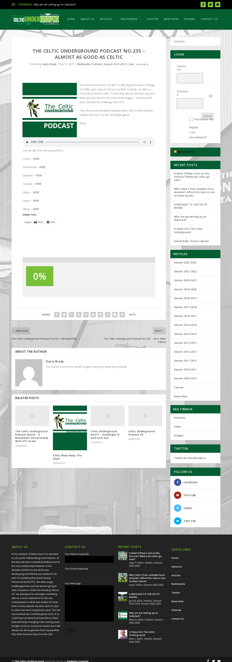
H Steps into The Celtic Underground (188, 227)
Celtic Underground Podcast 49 (141, 446)
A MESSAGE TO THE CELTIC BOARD (191, 202)
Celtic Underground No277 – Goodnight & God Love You (105, 448)
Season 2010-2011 (185, 366)
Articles (53, 32)
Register (193, 124)
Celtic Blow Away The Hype (67, 470)
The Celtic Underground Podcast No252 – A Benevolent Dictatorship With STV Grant (31, 449)
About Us (35, 32)
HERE (36, 172)
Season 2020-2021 (185, 277)
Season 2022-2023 (185, 259)
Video (177, 423)
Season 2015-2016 (185, 321)
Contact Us (156, 32)
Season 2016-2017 (185, 313)
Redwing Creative (77, 657)
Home (18, 32)
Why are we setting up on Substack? (55, 4)
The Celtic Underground (29, 657)
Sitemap (136, 32)
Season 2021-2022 (185, 268)
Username (181, 81)
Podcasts (97, 77)
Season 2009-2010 (185, 375)
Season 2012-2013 (185, 348)
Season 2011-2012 (185, 357)
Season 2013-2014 (115, 77)
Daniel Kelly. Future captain (191, 238)
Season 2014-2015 (185, 330)
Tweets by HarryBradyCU (190, 454)
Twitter (99, 32)
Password (182, 98)
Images (178, 432)
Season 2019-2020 (185, 286)
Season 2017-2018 (185, 304)
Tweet (27, 235)
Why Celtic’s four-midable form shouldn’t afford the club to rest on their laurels (194, 189)
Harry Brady (49, 77)
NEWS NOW (185, 148)
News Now (118, 32)
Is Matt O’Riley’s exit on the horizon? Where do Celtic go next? (192, 173)
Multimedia (76, 32)
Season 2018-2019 (185, 295)
